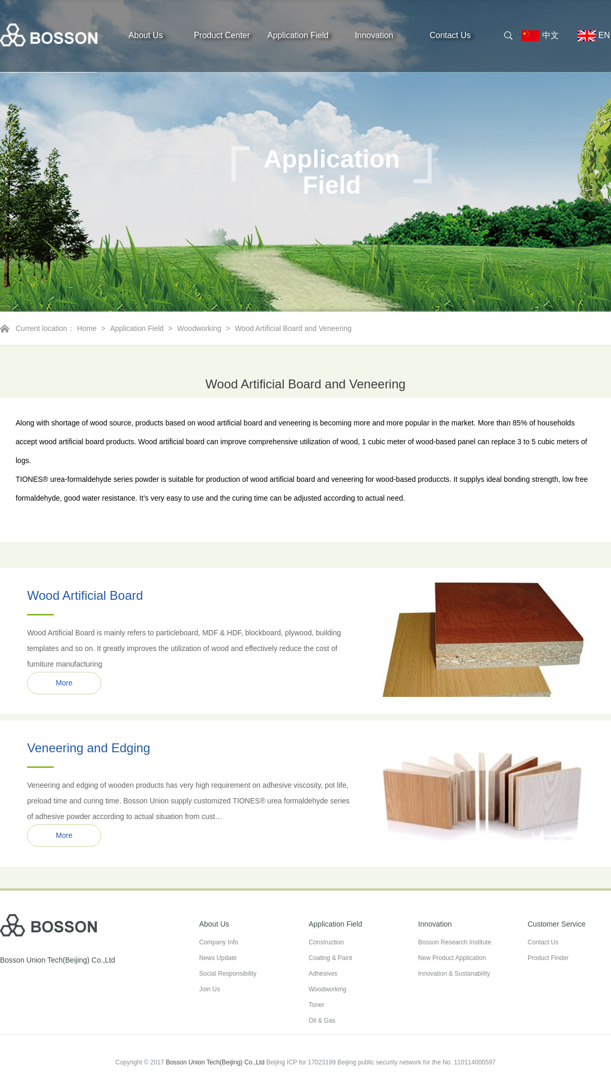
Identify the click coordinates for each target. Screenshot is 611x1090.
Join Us (209, 989)
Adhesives (323, 973)
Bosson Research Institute (454, 942)
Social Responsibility (227, 973)
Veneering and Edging (88, 748)
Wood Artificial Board (85, 595)
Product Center (222, 35)
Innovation (374, 35)
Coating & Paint (330, 958)
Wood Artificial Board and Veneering (293, 328)
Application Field (297, 35)
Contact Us (450, 35)
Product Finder (548, 958)
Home (86, 328)
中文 (544, 35)
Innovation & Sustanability (454, 973)
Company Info (218, 942)
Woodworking (199, 328)
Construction (326, 942)
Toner (316, 1005)
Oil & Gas (322, 1020)
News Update (218, 958)
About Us (146, 35)
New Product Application (452, 958)
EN (589, 35)
